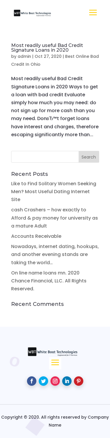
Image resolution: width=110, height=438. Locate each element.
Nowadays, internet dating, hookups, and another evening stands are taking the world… (55, 254)
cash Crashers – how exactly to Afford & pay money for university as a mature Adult (54, 217)
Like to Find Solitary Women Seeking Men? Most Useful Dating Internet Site (53, 191)
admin (24, 56)
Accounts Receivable (36, 236)
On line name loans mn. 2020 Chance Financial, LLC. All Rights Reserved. (49, 280)
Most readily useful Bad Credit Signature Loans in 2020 (47, 48)
